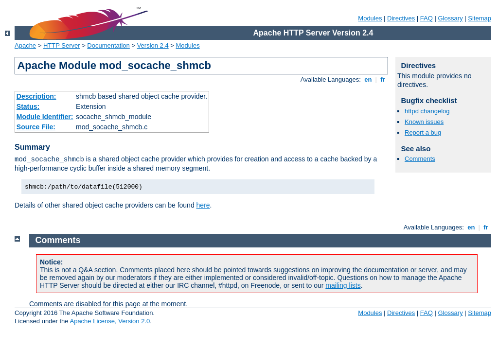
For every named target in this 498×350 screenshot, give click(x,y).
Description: (36, 96)
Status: (28, 106)
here (203, 205)
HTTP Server (61, 45)
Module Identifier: (45, 117)
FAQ (426, 18)
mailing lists (342, 285)
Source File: (36, 127)
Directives (401, 18)
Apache (25, 45)
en (368, 79)
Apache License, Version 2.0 (110, 321)
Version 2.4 (153, 45)
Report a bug (423, 132)
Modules (370, 18)
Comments (420, 158)
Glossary (450, 18)
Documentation (108, 45)
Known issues (424, 121)
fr (383, 79)
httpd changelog (427, 111)
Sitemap (479, 18)
